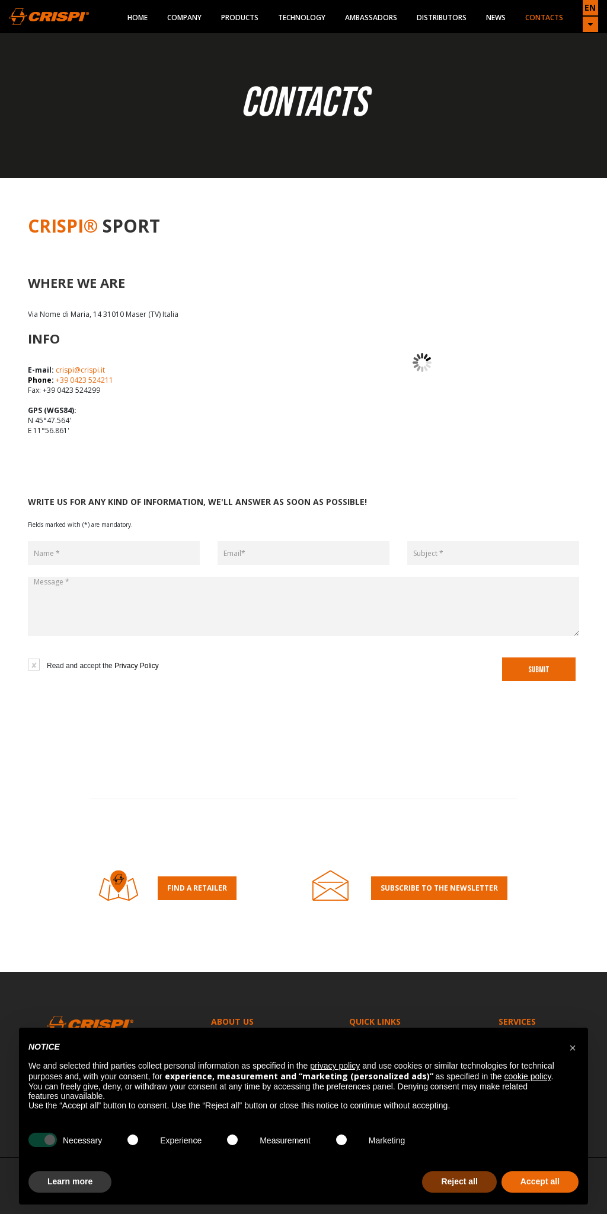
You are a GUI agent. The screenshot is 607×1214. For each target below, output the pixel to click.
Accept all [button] (540, 1181)
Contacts (544, 17)
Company (184, 17)
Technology (301, 17)
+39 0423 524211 (84, 380)
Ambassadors (371, 17)
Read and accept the (103, 666)
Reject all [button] (459, 1181)
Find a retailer (197, 888)
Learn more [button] (69, 1181)
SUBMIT (539, 670)
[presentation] (308, 677)
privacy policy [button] (335, 1065)
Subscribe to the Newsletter (439, 888)
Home (137, 17)
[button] (572, 1046)
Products (239, 17)
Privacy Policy (136, 666)
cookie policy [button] (527, 1076)
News (496, 17)
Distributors (442, 17)
